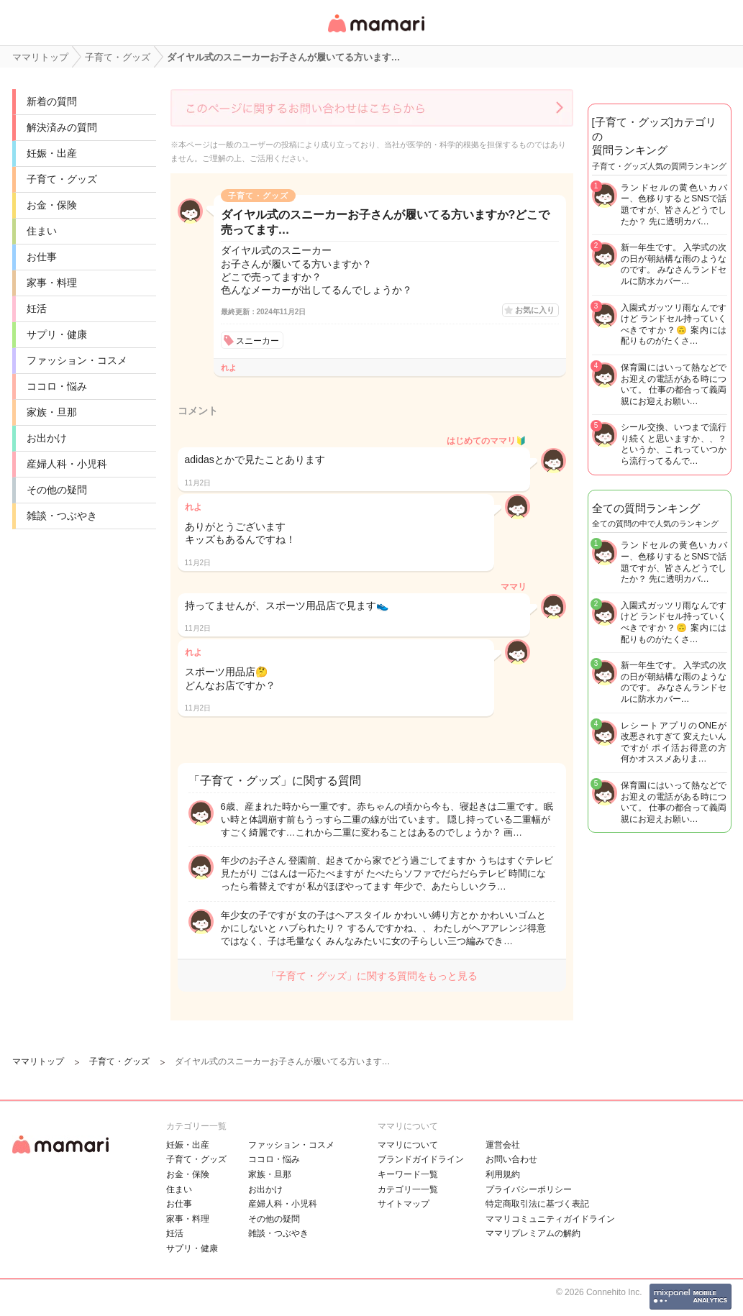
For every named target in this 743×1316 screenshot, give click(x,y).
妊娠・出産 (52, 153)
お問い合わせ (511, 1159)
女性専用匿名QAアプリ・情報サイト (375, 33)
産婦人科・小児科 (67, 464)
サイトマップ (403, 1204)
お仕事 (42, 256)
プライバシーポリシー (529, 1189)
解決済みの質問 (62, 127)
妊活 (37, 308)
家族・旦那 (52, 412)
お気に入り (535, 310)
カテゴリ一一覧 (408, 1189)
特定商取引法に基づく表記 (537, 1204)
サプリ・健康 (57, 334)
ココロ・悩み (57, 386)
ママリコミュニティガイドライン (550, 1219)
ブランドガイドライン (421, 1159)
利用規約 (503, 1174)
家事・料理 (52, 282)
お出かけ (47, 438)
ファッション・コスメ (77, 360)
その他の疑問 (57, 489)
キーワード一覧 (408, 1174)
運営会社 (503, 1145)
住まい (42, 231)
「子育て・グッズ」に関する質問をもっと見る (372, 976)
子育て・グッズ (62, 179)
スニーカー (257, 341)
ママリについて (408, 1145)
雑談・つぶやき (62, 515)
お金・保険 (52, 205)
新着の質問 (52, 101)
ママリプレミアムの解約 (533, 1233)
